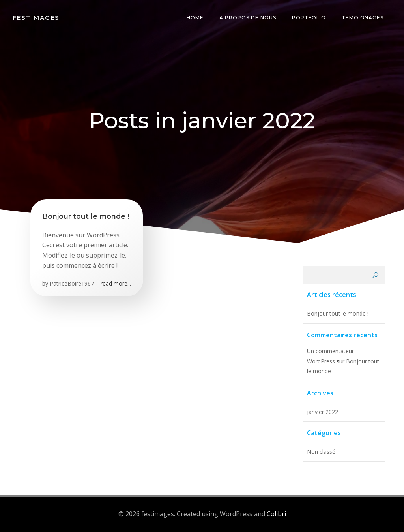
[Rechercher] (376, 276)
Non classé (321, 452)
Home (195, 18)
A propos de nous (247, 18)
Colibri (276, 514)
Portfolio (309, 18)
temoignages (362, 18)
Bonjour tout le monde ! (337, 314)
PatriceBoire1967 (72, 284)
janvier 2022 (322, 412)
